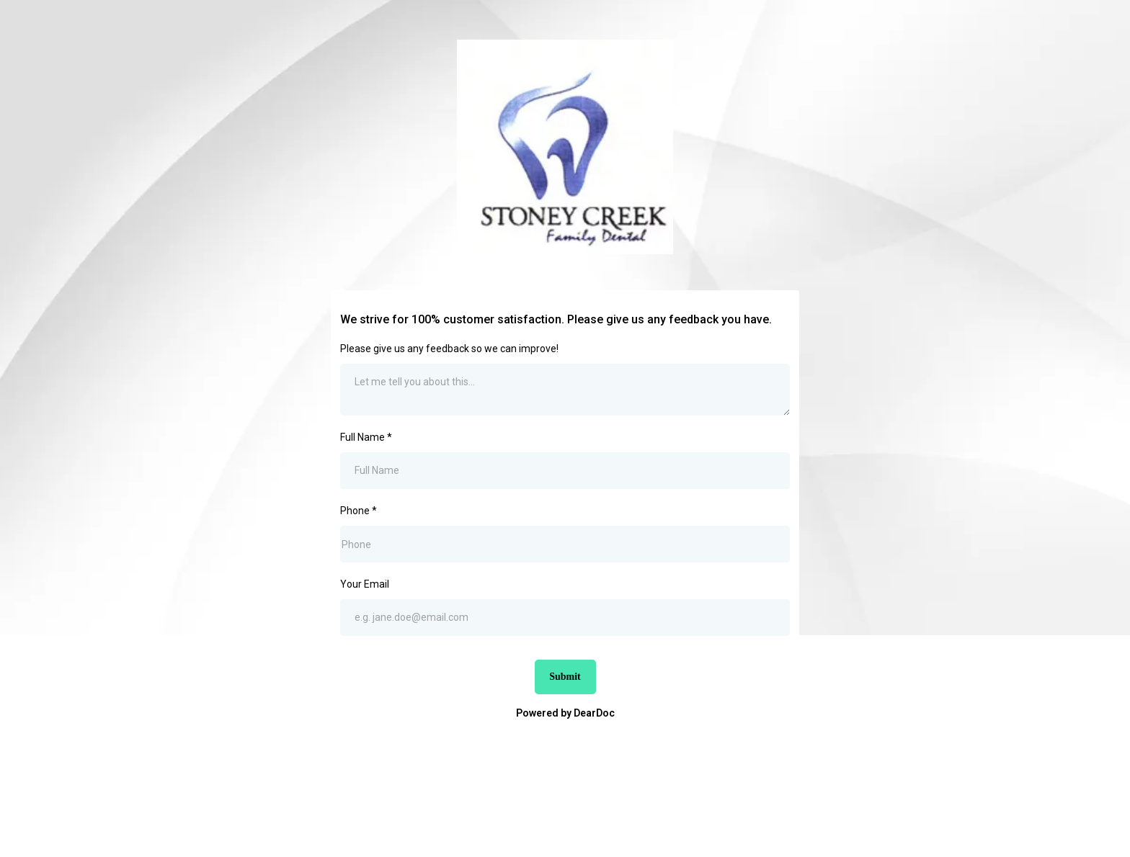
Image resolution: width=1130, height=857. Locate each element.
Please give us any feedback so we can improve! (449, 348)
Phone (358, 510)
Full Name (366, 437)
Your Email (364, 584)
